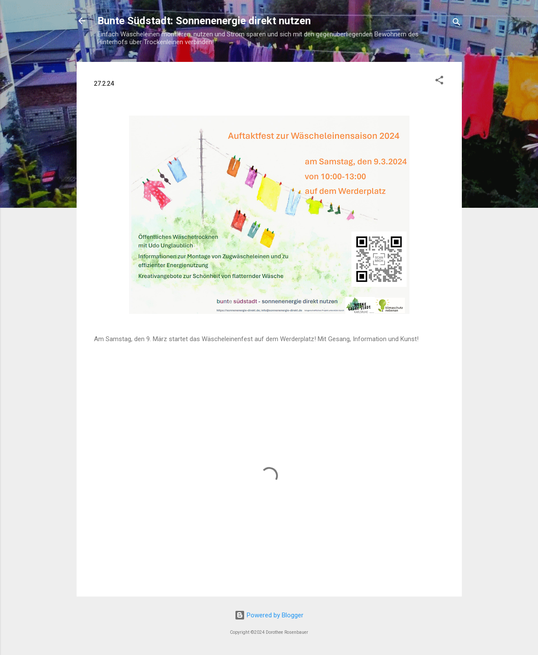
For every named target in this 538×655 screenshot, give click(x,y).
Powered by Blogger (269, 615)
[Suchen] (456, 23)
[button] (439, 81)
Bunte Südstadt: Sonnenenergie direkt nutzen (204, 21)
